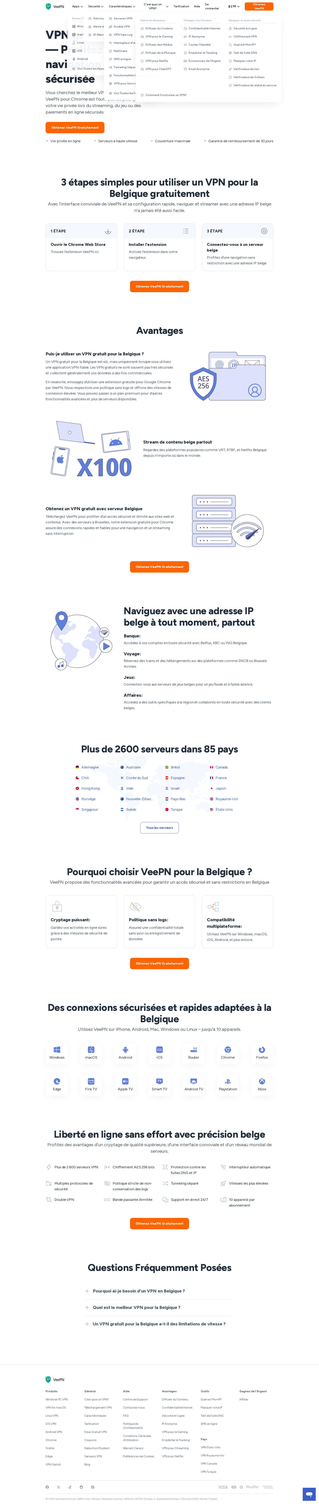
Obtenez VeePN (259, 6)
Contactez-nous (134, 1407)
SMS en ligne (209, 1424)
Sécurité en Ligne (173, 1415)
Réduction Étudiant (97, 1448)
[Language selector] (234, 6)
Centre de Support (135, 1399)
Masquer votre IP (211, 1407)
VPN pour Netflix (172, 1456)
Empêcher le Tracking (176, 1440)
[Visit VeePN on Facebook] (47, 1487)
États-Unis (221, 809)
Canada (219, 767)
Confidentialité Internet (177, 1407)
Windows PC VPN (57, 1399)
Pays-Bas (175, 799)
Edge (49, 1456)
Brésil (172, 767)
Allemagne (87, 767)
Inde (126, 788)
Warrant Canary (133, 1448)
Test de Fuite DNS (212, 1415)
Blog (87, 1464)
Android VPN (54, 1432)
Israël (172, 788)
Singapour (87, 809)
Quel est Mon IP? (211, 1399)
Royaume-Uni (224, 799)
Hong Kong (88, 788)
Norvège (86, 799)
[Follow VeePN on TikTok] (70, 1487)
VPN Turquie (208, 1472)
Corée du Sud (134, 778)
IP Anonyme (169, 1424)
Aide (197, 6)
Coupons (90, 1440)
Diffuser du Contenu (175, 1399)
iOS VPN (51, 1424)
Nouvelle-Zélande (137, 799)
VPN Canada (209, 1463)
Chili (82, 778)
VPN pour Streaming (175, 1448)
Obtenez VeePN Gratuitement (75, 127)
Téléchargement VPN (98, 1407)
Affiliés (243, 1399)
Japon (218, 788)
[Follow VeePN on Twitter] (58, 1487)
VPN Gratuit (53, 1464)
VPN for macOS (56, 1407)
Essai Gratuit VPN (95, 1432)
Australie (130, 767)
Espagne (175, 778)
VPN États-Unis (211, 1447)
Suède (128, 809)
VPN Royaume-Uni (212, 1455)
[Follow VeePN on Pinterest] (93, 1487)
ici (97, 252)
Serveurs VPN (93, 1456)
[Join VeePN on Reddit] (81, 1487)
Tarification (181, 6)
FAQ (126, 1415)
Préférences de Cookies (138, 1456)
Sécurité (96, 6)
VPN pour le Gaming (175, 1432)
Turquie (174, 809)
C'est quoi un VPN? (156, 6)
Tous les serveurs (159, 828)
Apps (77, 6)
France (218, 778)
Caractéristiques (122, 6)
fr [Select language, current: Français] (234, 6)
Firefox (50, 1448)
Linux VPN (52, 1415)
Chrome (51, 1440)
